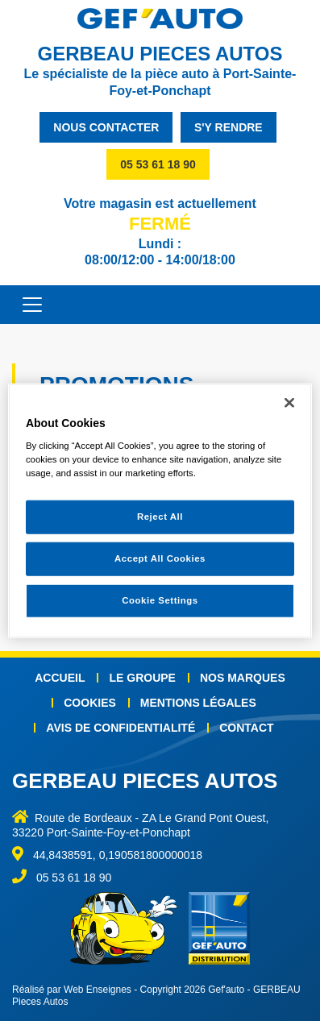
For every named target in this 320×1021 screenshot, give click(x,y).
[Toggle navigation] (24, 304)
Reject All (160, 516)
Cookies (90, 702)
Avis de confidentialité (120, 727)
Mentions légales (198, 702)
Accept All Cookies (160, 558)
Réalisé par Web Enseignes (71, 989)
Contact (246, 727)
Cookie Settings (160, 600)
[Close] (289, 402)
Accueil (60, 677)
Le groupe (142, 677)
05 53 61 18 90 (157, 164)
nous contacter (106, 127)
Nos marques (242, 677)
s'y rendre (228, 127)
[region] (160, 510)
